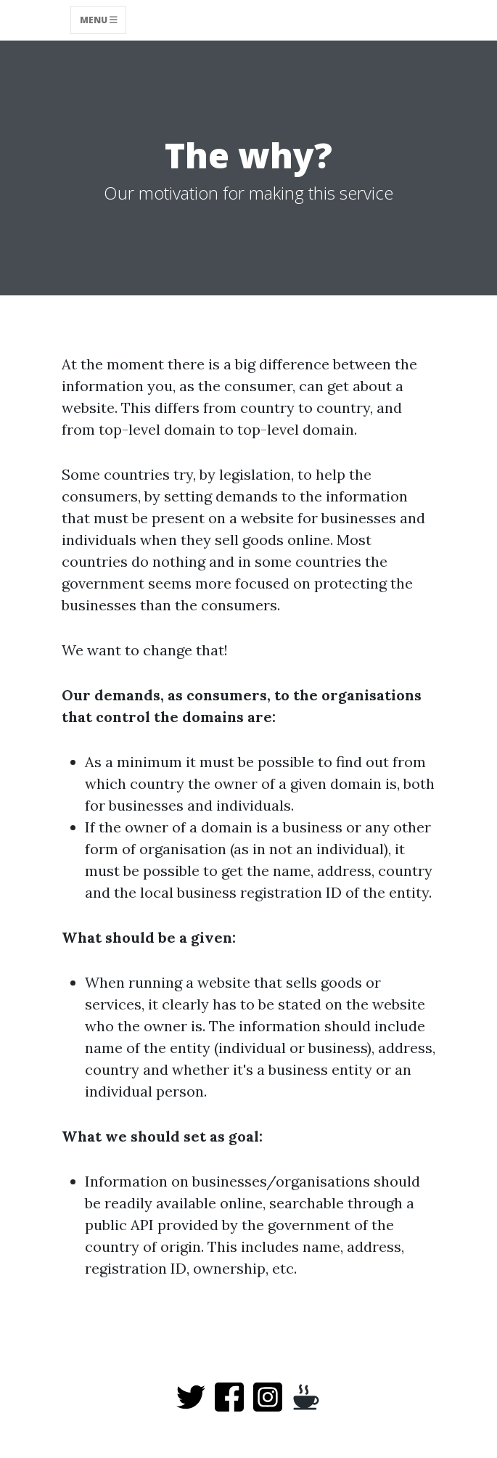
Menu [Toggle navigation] (99, 20)
